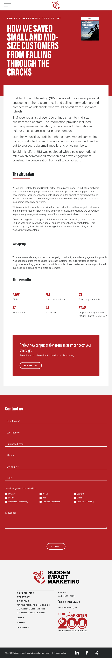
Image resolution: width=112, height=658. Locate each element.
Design (11, 498)
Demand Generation (51, 501)
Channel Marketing (85, 501)
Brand (45, 494)
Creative (23, 600)
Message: (10, 512)
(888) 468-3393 (69, 601)
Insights (23, 627)
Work (20, 617)
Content (80, 494)
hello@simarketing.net (67, 607)
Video (79, 498)
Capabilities (25, 593)
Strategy (11, 494)
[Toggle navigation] (8, 5)
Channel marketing (31, 612)
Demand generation (31, 608)
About (21, 622)
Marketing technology (33, 604)
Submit (56, 546)
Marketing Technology (18, 501)
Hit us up (30, 365)
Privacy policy (60, 652)
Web (44, 498)
